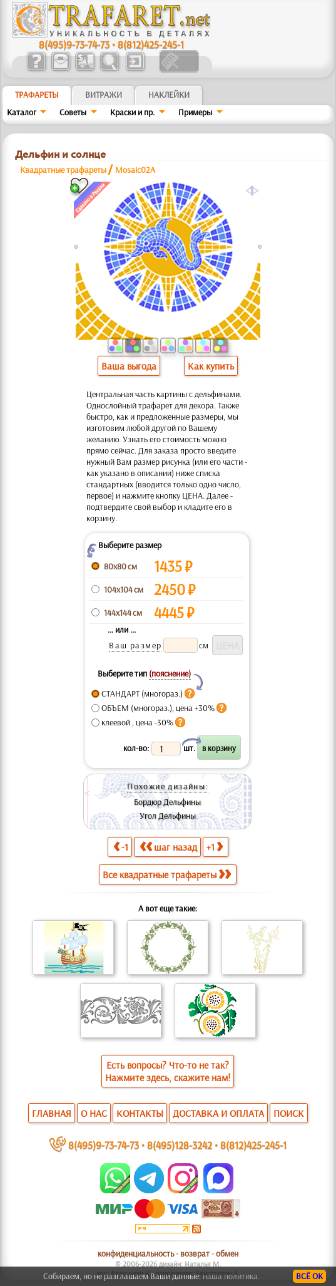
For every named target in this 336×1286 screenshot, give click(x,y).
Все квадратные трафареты (167, 874)
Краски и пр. (132, 112)
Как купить (211, 366)
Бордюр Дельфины (167, 801)
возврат (195, 1253)
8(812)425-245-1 (151, 44)
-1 (120, 846)
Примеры (195, 112)
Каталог (21, 112)
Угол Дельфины (168, 815)
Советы (72, 112)
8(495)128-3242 (179, 1144)
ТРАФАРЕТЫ (37, 94)
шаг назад (168, 846)
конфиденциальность (136, 1253)
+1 (214, 846)
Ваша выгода (128, 366)
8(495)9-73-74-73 (74, 44)
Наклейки (169, 94)
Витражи (103, 94)
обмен (227, 1253)
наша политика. (231, 1276)
